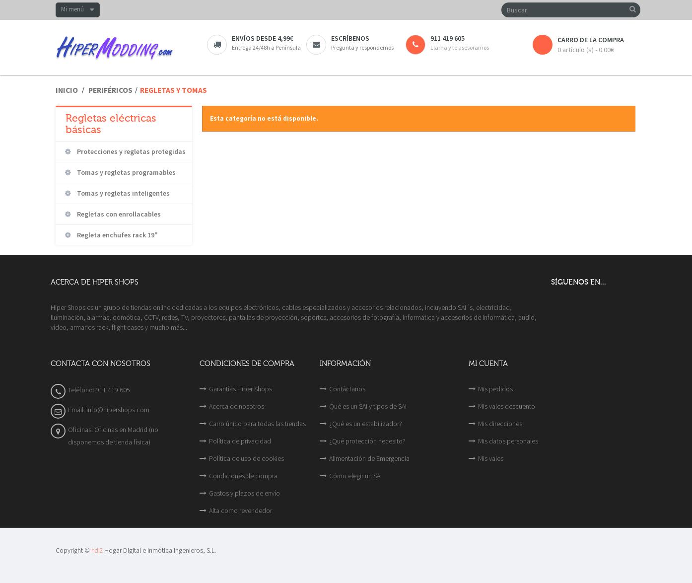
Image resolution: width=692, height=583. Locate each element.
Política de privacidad (240, 441)
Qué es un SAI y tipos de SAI (368, 406)
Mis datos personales (508, 441)
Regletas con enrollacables (118, 214)
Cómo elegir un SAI (355, 475)
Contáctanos (347, 388)
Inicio (67, 90)
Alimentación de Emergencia (369, 458)
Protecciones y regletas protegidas (130, 151)
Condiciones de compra (243, 475)
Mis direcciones (500, 423)
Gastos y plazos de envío (244, 493)
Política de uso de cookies (246, 458)
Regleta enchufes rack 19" (116, 234)
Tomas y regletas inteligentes (122, 193)
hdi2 (97, 550)
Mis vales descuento (506, 406)
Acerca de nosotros (236, 406)
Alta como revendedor (240, 510)
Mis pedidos (495, 388)
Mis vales (490, 458)
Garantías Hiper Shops (240, 388)
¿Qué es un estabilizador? (365, 423)
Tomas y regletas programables (125, 172)
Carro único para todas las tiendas (257, 423)
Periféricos (110, 90)
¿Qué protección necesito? (367, 441)
